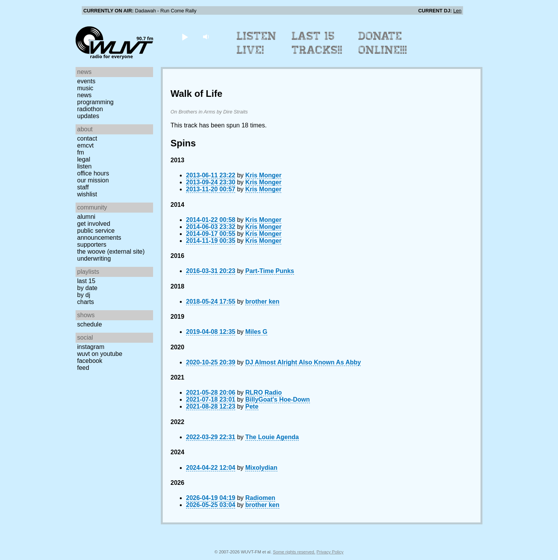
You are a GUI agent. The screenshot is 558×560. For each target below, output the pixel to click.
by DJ (83, 295)
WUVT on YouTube (99, 353)
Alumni (86, 216)
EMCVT (85, 145)
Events (86, 81)
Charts (85, 302)
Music (85, 88)
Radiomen (260, 498)
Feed (83, 367)
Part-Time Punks (269, 271)
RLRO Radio (263, 392)
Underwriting (94, 258)
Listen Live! (257, 43)
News (84, 95)
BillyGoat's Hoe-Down (277, 399)
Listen (84, 166)
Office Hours (93, 173)
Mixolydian (261, 467)
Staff (83, 187)
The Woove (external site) (111, 251)
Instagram (90, 347)
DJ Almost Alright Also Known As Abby (303, 362)
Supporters (92, 244)
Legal (83, 159)
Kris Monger (263, 175)
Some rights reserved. (294, 552)
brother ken (262, 301)
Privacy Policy (330, 552)
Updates (88, 116)
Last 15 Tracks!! (317, 43)
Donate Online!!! (382, 43)
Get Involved (93, 223)
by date (87, 288)
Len (457, 11)
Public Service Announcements (99, 234)
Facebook (89, 360)
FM (80, 152)
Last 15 (86, 281)
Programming (95, 102)
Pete (251, 406)
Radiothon (90, 109)
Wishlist (87, 194)
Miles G (256, 331)
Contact (87, 138)
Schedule (89, 324)
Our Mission (93, 180)
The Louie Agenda (272, 437)
